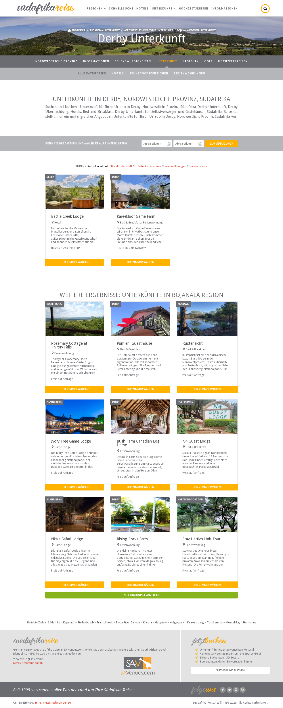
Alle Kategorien (92, 73)
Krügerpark (177, 622)
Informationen (224, 8)
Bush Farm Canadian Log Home (138, 443)
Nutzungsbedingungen (57, 702)
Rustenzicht (192, 343)
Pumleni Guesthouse (134, 343)
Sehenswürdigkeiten (133, 61)
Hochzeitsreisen (193, 8)
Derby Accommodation (28, 662)
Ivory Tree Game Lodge (71, 441)
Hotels (142, 8)
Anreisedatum (168, 144)
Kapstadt (69, 622)
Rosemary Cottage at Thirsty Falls (69, 345)
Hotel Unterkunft (121, 166)
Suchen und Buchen (230, 670)
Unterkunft (164, 8)
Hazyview (161, 622)
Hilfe (38, 702)
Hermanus (249, 622)
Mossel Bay (233, 622)
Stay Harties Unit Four (201, 539)
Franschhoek (105, 622)
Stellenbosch (86, 622)
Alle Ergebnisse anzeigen (141, 595)
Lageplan (191, 61)
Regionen (96, 8)
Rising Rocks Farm (132, 539)
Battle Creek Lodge (67, 216)
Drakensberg (195, 622)
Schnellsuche (121, 8)
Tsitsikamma (215, 622)
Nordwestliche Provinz (56, 61)
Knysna (147, 622)
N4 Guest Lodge (196, 441)
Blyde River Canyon (128, 622)
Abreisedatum (200, 144)
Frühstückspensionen (149, 73)
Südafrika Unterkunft (104, 30)
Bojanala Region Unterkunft (196, 30)
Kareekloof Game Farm (136, 216)
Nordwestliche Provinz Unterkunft (148, 30)
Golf (208, 61)
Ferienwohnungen (189, 73)
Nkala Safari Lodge (67, 539)
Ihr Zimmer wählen (74, 262)
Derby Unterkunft (98, 166)
